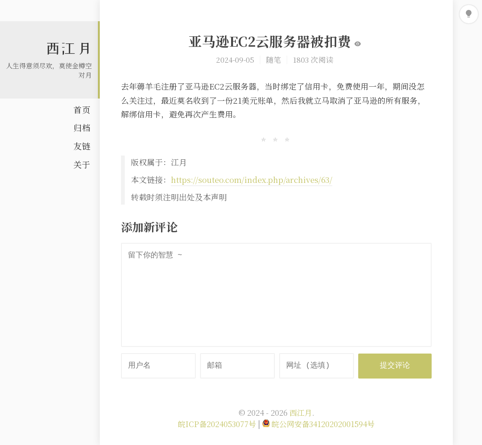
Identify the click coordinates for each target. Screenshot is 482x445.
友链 (81, 146)
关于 (81, 164)
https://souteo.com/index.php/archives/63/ (251, 179)
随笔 (273, 59)
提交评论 (395, 366)
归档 (81, 127)
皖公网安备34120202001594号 (318, 424)
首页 (81, 109)
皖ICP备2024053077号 (218, 424)
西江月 (68, 48)
